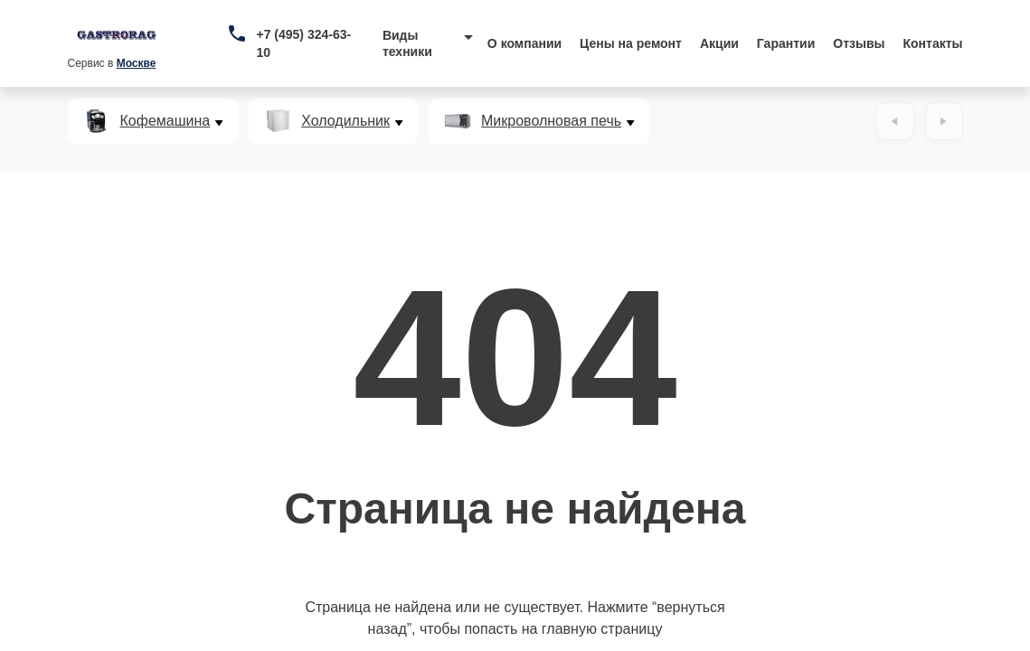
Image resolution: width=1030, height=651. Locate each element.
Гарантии (786, 43)
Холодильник (345, 121)
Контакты (933, 43)
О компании (524, 43)
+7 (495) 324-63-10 (303, 43)
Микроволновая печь (551, 121)
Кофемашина (165, 121)
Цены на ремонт (631, 43)
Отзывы (858, 43)
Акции (719, 43)
